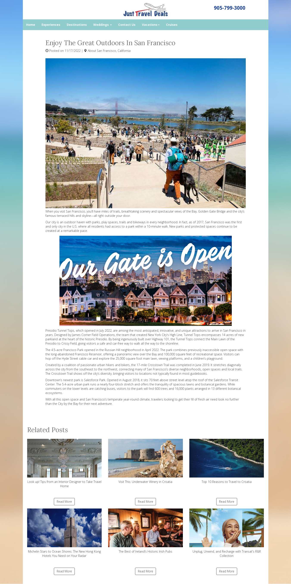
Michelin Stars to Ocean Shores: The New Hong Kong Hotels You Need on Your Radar (64, 533)
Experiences (51, 25)
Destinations (77, 25)
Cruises (171, 25)
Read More (64, 501)
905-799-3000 (229, 8)
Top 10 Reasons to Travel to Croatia (226, 461)
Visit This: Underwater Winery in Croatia (145, 461)
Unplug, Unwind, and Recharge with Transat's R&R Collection (226, 533)
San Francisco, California (114, 51)
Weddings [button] (102, 25)
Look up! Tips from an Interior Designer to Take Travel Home (64, 463)
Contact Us (126, 25)
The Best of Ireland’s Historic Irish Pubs (145, 530)
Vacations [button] (151, 25)
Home (30, 25)
